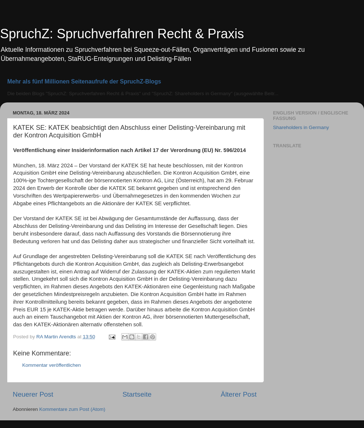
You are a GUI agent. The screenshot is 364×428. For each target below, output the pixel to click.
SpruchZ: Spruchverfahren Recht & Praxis (122, 33)
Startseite (136, 394)
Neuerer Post (33, 394)
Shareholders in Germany (301, 127)
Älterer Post (239, 394)
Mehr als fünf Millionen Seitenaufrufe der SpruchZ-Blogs (84, 81)
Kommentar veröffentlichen (51, 365)
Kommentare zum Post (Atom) (72, 409)
